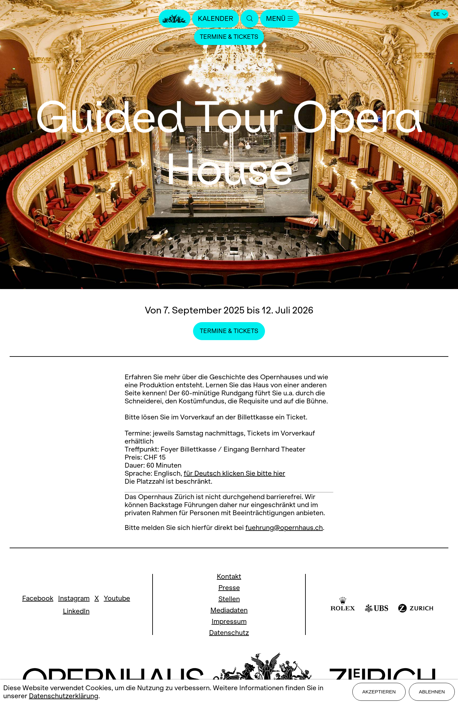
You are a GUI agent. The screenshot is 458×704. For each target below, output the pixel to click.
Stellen (229, 599)
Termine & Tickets (229, 36)
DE (440, 14)
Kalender (215, 18)
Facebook (37, 598)
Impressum (229, 621)
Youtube (117, 598)
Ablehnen (432, 691)
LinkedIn (76, 611)
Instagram (74, 598)
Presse (229, 587)
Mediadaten (229, 610)
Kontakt (229, 576)
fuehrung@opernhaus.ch (284, 527)
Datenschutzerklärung (63, 696)
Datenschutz (229, 632)
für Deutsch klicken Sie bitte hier (234, 473)
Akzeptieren (379, 691)
